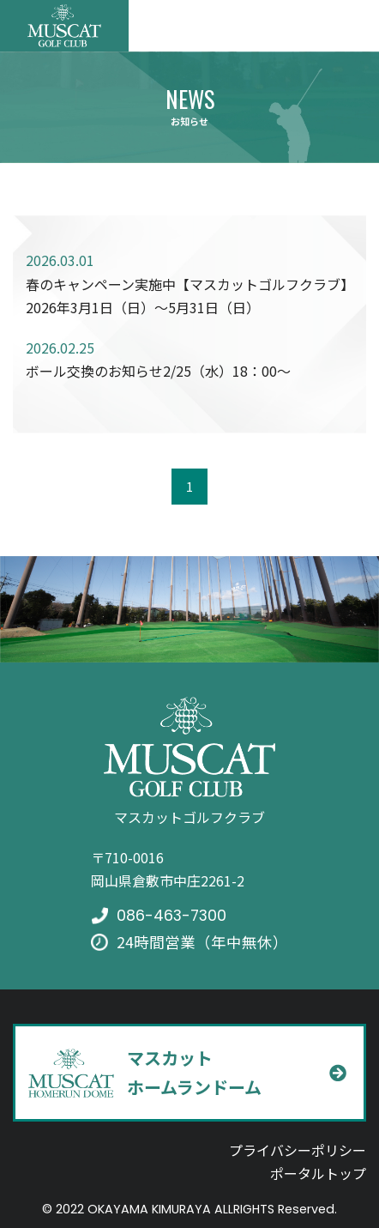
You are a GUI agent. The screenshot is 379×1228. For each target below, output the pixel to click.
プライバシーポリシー (297, 1150)
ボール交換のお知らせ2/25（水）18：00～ (158, 370)
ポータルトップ (318, 1173)
